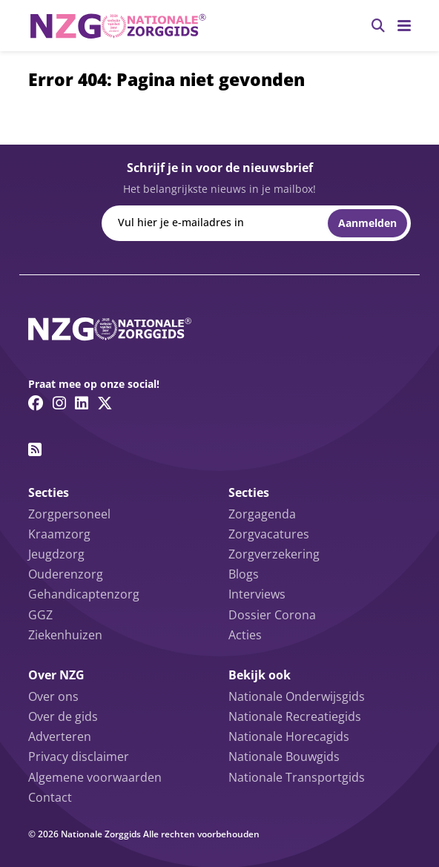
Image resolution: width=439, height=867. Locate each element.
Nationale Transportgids (296, 777)
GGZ (40, 615)
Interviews (256, 594)
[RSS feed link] (35, 449)
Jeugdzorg (56, 554)
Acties (245, 635)
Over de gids (63, 716)
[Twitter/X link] (105, 402)
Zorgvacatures (268, 534)
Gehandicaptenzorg (83, 594)
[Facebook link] (36, 402)
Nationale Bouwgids (284, 756)
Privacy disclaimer (78, 756)
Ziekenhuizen (65, 635)
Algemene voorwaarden (95, 777)
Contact (50, 797)
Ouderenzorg (65, 574)
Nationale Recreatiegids (294, 716)
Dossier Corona (272, 615)
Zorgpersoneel (69, 514)
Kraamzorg (59, 534)
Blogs (243, 574)
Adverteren (59, 736)
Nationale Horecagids (288, 736)
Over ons (53, 696)
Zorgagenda (262, 514)
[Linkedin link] (81, 402)
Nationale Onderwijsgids (296, 696)
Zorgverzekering (274, 554)
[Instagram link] (59, 402)
